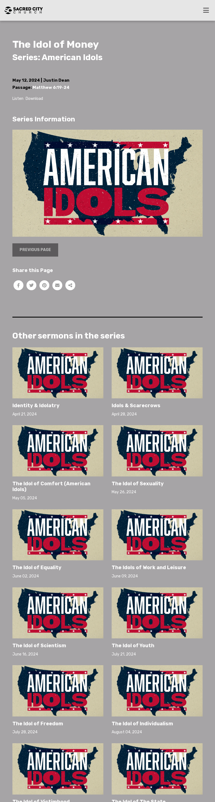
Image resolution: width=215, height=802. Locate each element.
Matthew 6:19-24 (51, 87)
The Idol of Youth (133, 646)
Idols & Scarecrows (136, 406)
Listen (17, 98)
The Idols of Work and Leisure (149, 567)
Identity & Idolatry (36, 406)
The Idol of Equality (36, 567)
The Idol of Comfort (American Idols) (51, 487)
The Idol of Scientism (39, 646)
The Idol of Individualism (142, 724)
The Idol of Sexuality (138, 484)
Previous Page (35, 249)
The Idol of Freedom (37, 724)
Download (34, 98)
